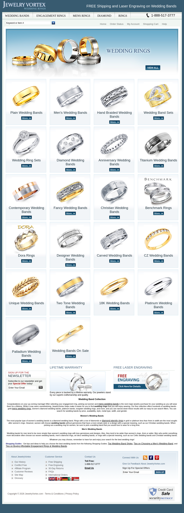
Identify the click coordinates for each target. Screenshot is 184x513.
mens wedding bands (108, 404)
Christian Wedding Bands (114, 210)
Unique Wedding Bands (26, 303)
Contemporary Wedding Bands (26, 210)
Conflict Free (21, 465)
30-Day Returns (56, 468)
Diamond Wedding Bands (70, 162)
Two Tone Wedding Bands (70, 305)
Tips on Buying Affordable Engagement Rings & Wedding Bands (36, 446)
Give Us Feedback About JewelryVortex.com (143, 464)
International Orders (58, 475)
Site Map (19, 475)
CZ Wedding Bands (158, 255)
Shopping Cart (150, 24)
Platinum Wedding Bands (158, 305)
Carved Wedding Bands (114, 255)
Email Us (89, 468)
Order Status (117, 24)
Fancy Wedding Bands (70, 208)
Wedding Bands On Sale (70, 351)
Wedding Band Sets (158, 112)
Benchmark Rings (158, 208)
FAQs (51, 472)
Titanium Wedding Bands (158, 160)
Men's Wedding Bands (70, 112)
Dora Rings (26, 255)
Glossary (19, 478)
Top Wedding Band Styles (120, 443)
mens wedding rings (21, 408)
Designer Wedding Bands (70, 257)
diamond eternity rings (112, 420)
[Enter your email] (22, 388)
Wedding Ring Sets (26, 160)
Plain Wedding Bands (26, 112)
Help (164, 24)
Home (103, 24)
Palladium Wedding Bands (26, 353)
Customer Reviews (24, 472)
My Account (133, 24)
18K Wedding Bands (114, 303)
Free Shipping (55, 462)
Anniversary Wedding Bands (114, 162)
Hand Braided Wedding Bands (114, 114)
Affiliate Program (22, 468)
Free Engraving (56, 465)
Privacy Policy (72, 494)
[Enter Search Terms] (28, 23)
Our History (20, 462)
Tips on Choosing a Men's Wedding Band (153, 443)
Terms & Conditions (54, 494)
